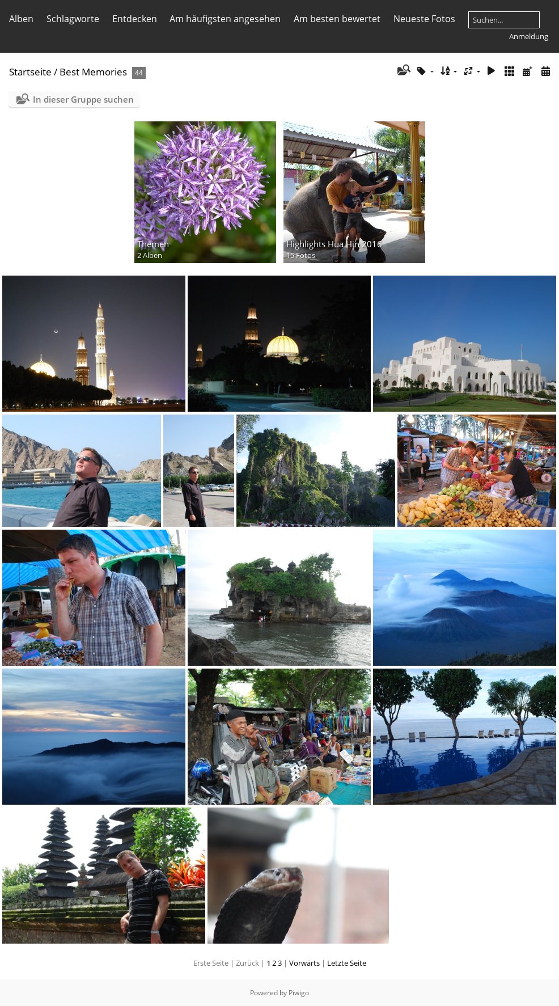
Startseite (30, 71)
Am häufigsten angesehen (225, 18)
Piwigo (299, 992)
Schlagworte (72, 18)
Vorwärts (304, 963)
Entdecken (134, 18)
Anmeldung (528, 36)
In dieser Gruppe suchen (83, 99)
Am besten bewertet (337, 18)
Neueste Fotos (424, 18)
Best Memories (93, 71)
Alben (21, 18)
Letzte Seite (346, 963)
